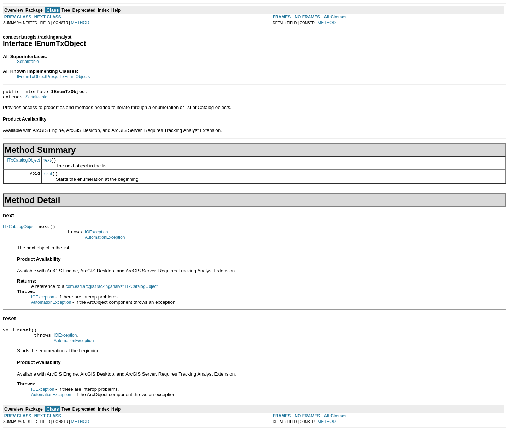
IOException (96, 238)
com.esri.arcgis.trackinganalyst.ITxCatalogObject (112, 293)
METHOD (80, 22)
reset (47, 177)
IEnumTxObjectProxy (37, 76)
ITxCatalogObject (23, 163)
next (47, 163)
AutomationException (105, 244)
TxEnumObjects (75, 76)
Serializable (28, 61)
